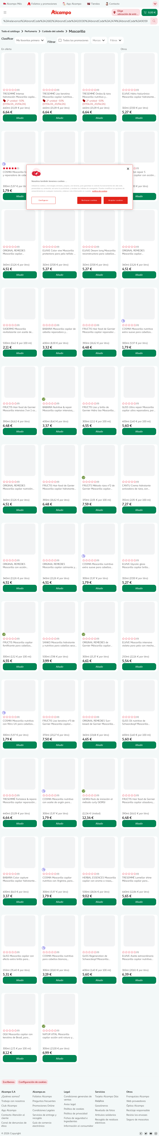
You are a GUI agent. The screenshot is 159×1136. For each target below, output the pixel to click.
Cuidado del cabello (53, 31)
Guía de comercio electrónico (42, 1124)
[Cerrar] (128, 169)
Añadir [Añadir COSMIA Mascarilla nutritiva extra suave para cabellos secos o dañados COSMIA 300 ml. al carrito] (99, 588)
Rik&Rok (99, 1100)
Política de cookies (74, 1108)
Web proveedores (136, 1100)
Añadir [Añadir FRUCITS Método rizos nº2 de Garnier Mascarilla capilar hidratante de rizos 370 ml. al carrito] (99, 509)
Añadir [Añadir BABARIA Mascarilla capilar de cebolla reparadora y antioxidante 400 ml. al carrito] (59, 353)
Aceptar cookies (115, 200)
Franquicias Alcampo (137, 1096)
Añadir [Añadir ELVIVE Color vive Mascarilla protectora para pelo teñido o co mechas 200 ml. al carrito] (59, 274)
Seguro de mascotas (137, 1119)
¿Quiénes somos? (10, 1096)
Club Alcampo (9, 1105)
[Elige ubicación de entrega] (126, 12)
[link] (32, 1082)
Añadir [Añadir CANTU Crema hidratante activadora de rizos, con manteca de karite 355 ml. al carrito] (139, 509)
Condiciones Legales (44, 1110)
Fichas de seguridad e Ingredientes (76, 1119)
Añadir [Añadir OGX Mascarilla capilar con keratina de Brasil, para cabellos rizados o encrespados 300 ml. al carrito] (20, 1058)
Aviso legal (70, 1104)
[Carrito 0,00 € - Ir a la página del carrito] (150, 12)
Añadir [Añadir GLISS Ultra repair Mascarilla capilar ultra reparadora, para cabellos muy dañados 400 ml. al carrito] (139, 431)
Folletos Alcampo (42, 1096)
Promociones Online (43, 1105)
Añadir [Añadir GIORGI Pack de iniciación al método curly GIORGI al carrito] (99, 823)
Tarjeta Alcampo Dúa (106, 1096)
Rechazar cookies (89, 200)
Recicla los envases (136, 1114)
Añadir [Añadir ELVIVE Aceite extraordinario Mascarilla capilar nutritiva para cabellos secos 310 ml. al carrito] (139, 980)
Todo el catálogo (10, 31)
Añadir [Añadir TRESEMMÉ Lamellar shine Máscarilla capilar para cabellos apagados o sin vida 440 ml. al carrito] (139, 901)
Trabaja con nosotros (13, 1100)
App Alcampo (8, 1110)
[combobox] (76, 21)
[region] (79, 187)
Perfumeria (31, 31)
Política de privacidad (75, 1113)
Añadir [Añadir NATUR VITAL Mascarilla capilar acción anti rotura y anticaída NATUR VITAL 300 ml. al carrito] (59, 1058)
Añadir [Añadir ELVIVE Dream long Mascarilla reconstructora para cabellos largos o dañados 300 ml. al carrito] (99, 274)
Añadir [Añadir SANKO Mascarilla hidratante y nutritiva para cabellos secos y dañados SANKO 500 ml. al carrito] (59, 666)
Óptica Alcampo (135, 1105)
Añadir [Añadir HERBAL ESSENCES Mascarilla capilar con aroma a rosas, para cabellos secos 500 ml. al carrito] (99, 901)
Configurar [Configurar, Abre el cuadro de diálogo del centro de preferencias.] (43, 200)
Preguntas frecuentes (44, 1100)
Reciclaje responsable (138, 1110)
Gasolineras (101, 1105)
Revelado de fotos (105, 1110)
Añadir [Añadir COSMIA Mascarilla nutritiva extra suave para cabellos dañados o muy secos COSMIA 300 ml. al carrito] (139, 353)
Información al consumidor (78, 1125)
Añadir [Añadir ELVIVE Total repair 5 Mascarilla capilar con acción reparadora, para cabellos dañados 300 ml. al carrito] (139, 196)
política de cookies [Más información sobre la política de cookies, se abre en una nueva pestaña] (99, 191)
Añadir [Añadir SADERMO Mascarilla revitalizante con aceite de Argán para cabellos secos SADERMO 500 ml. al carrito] (20, 353)
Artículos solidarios (105, 1114)
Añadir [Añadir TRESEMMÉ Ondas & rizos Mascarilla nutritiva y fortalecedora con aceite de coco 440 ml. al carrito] (99, 117)
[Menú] (5, 12)
